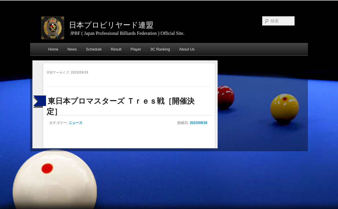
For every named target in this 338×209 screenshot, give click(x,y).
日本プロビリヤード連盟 (111, 25)
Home (53, 49)
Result (116, 49)
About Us (186, 49)
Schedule (94, 49)
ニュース (75, 123)
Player (136, 49)
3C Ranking (160, 49)
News (72, 49)
